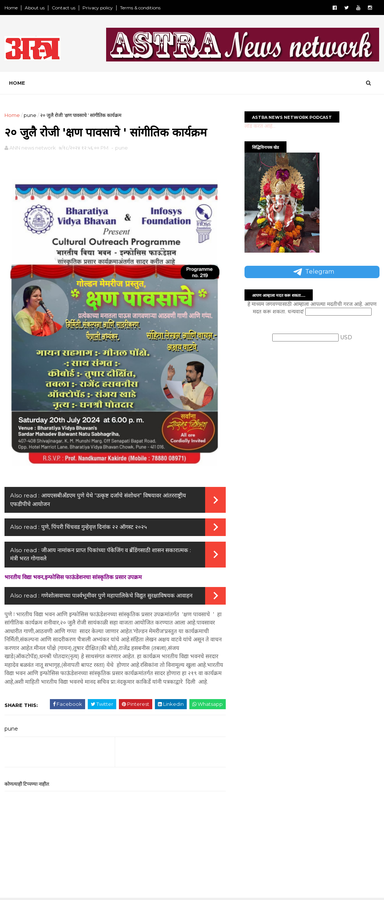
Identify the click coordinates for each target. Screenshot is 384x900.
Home (11, 7)
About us (35, 7)
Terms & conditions (140, 7)
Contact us (63, 7)
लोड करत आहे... (260, 126)
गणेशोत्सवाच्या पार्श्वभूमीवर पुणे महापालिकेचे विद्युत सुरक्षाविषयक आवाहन (116, 595)
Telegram (313, 272)
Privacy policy (97, 7)
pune (30, 115)
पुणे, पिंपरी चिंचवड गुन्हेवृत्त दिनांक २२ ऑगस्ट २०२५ (94, 526)
